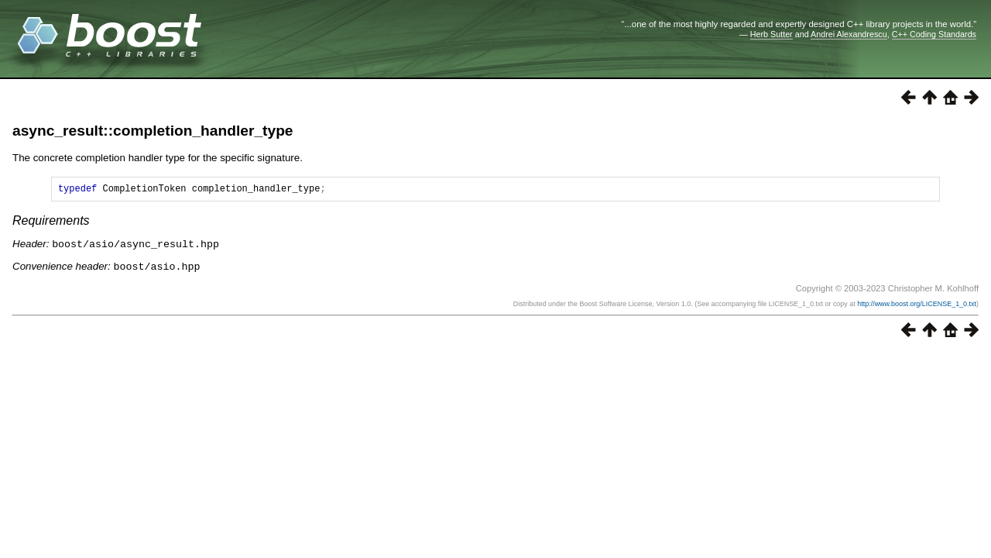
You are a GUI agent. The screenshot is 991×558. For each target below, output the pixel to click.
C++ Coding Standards (934, 34)
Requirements (51, 222)
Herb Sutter (771, 34)
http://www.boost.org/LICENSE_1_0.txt (916, 304)
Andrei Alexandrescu (849, 34)
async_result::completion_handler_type (152, 130)
